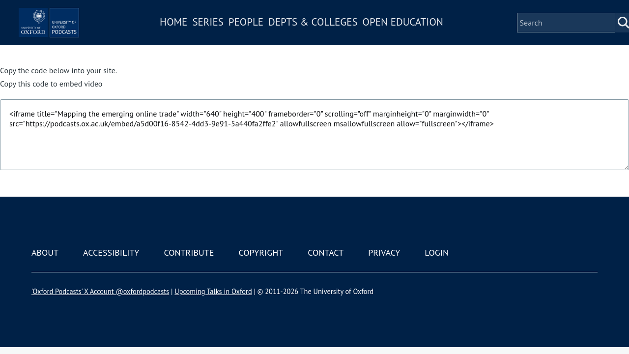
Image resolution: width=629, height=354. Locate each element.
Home (202, 36)
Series (236, 36)
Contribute (189, 252)
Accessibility (111, 252)
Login (437, 252)
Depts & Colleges (342, 36)
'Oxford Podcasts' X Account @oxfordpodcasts (100, 291)
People (274, 36)
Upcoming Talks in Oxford (213, 291)
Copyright (260, 252)
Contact (325, 252)
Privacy (384, 252)
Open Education (431, 36)
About (44, 252)
